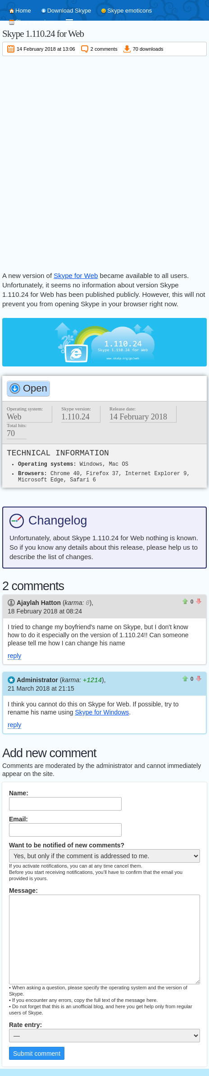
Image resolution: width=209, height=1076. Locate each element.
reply (14, 655)
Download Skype (69, 10)
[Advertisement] (104, 162)
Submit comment (36, 1052)
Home (23, 10)
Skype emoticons (129, 10)
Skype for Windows (102, 711)
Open (35, 388)
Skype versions (35, 21)
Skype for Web (76, 275)
